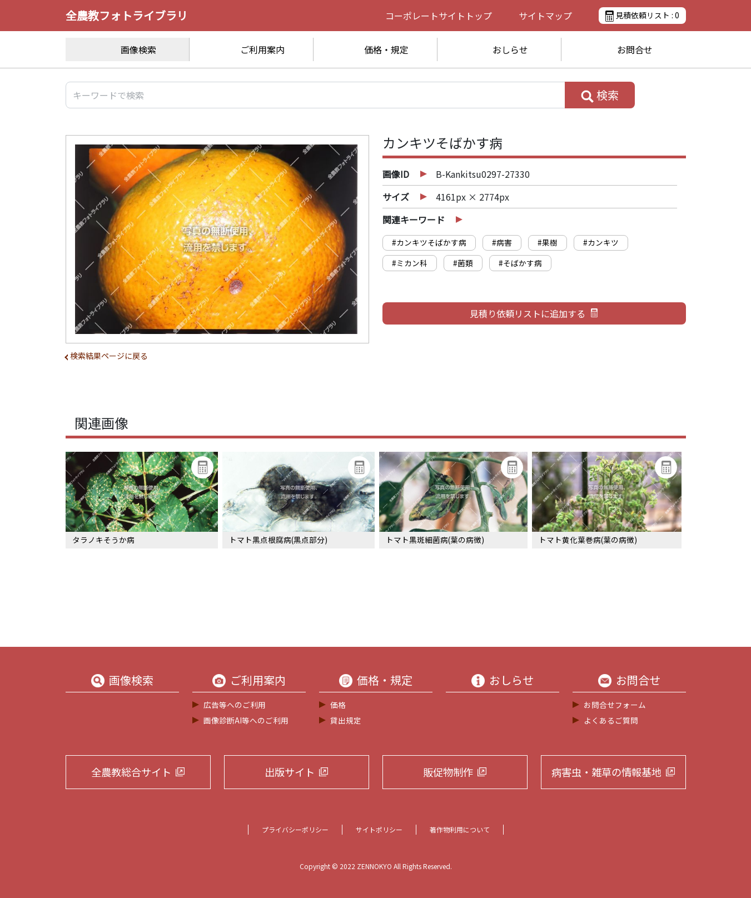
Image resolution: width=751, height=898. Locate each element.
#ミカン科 (409, 262)
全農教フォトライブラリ (127, 15)
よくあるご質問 (611, 720)
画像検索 (138, 49)
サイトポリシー (379, 829)
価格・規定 (386, 49)
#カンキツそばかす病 (429, 242)
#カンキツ (601, 242)
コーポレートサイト (438, 15)
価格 (338, 704)
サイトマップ (545, 15)
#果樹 (548, 242)
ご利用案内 (262, 49)
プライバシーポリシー (295, 829)
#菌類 (463, 262)
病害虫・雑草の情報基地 (606, 772)
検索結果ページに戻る (109, 355)
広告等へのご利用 (234, 704)
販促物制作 (448, 772)
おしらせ (510, 49)
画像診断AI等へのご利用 (246, 720)
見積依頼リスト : (642, 15)
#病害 (502, 242)
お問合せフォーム (615, 704)
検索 (600, 95)
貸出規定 (345, 720)
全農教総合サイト (131, 772)
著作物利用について (460, 829)
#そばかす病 (520, 262)
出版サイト (290, 772)
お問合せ (635, 49)
